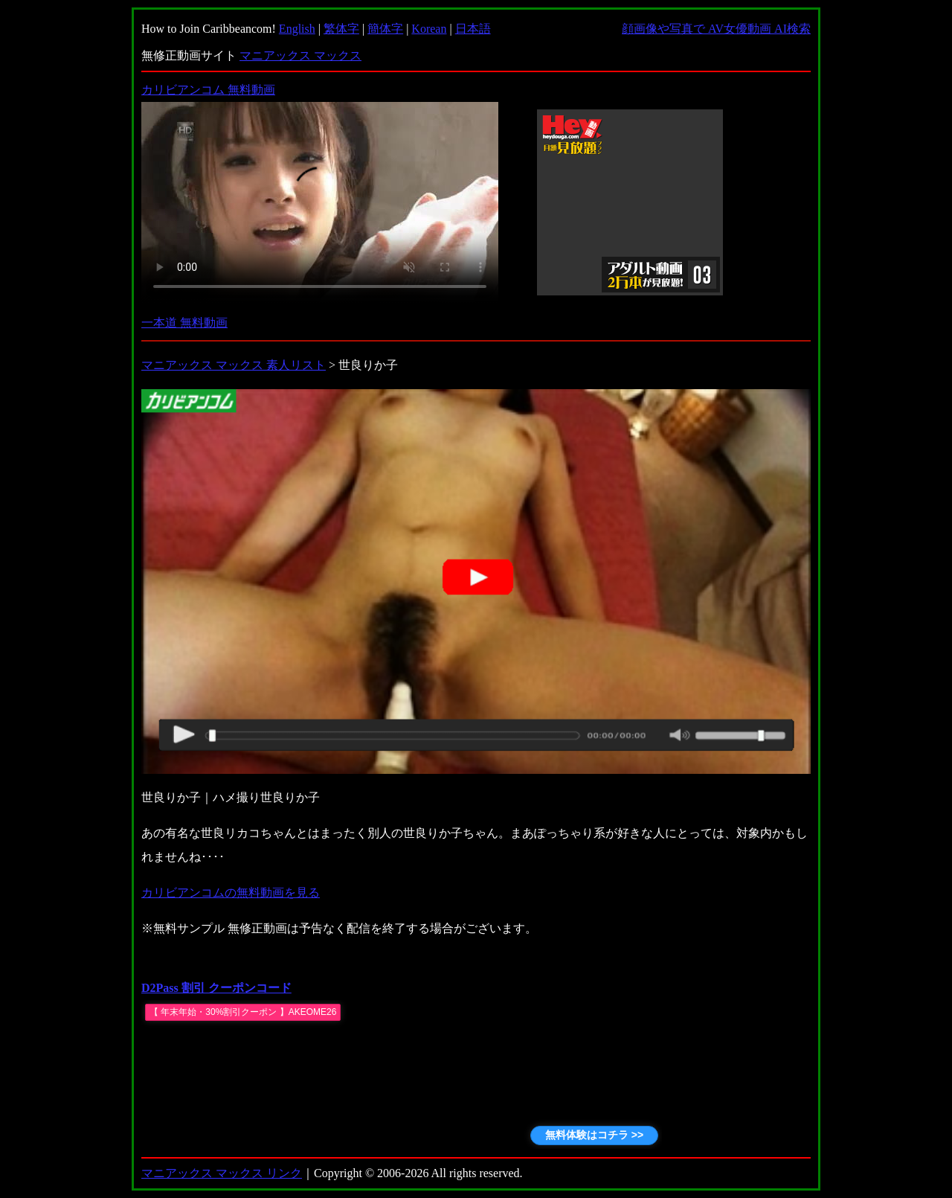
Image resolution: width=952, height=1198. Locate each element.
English (297, 28)
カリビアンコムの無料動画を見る (230, 892)
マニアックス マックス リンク (221, 1173)
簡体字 (385, 28)
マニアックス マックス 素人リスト (233, 365)
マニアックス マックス (300, 55)
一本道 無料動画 (184, 322)
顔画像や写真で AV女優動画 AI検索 (716, 28)
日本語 (473, 28)
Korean (428, 28)
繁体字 (341, 28)
